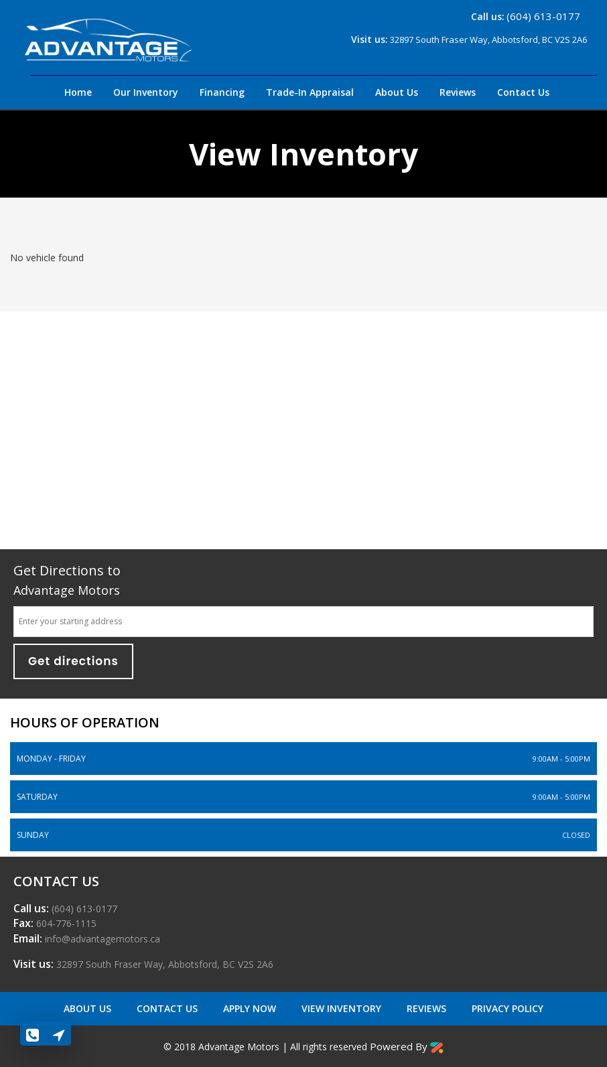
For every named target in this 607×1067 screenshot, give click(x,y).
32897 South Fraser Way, (163, 964)
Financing (222, 92)
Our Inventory (145, 92)
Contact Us (523, 92)
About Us (396, 92)
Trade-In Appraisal (310, 92)
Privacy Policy (507, 1008)
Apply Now (251, 1008)
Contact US (168, 1008)
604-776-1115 (64, 923)
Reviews (458, 92)
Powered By (407, 1046)
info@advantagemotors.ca (101, 938)
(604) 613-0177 (543, 16)
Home (78, 92)
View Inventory (342, 1008)
